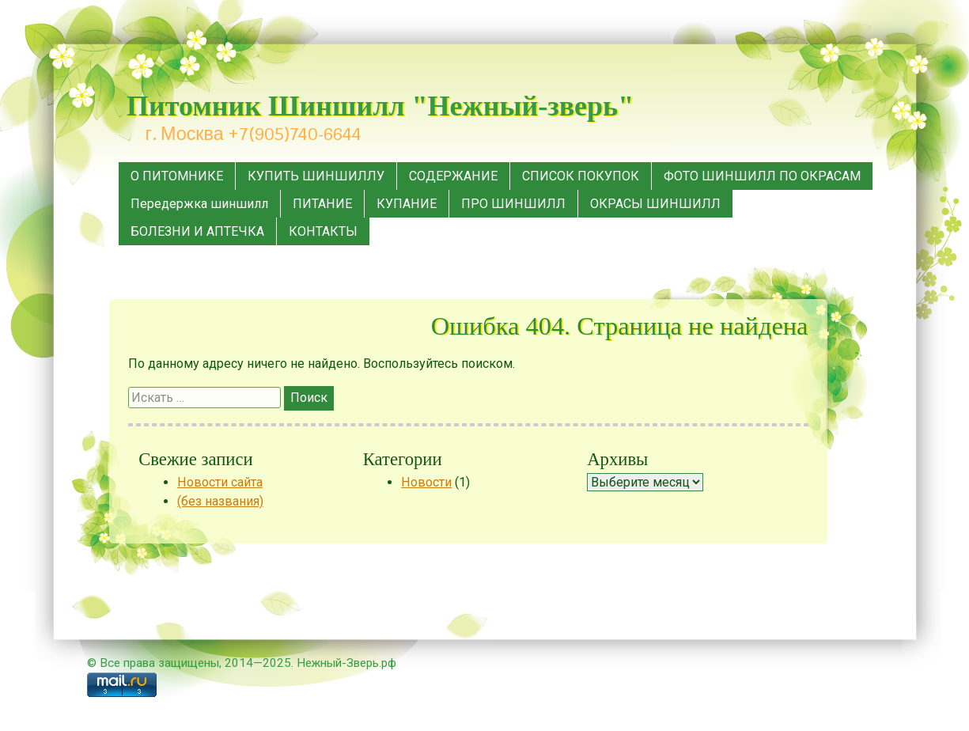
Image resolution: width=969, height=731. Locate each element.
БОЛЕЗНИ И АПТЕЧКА (197, 231)
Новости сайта (220, 482)
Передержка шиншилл (199, 203)
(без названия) (220, 501)
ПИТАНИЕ (322, 203)
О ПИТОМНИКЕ (177, 176)
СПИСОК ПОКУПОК (580, 176)
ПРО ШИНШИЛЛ (513, 203)
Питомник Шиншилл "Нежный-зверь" (380, 106)
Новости (426, 482)
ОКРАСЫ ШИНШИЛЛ (655, 203)
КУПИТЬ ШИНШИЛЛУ (316, 176)
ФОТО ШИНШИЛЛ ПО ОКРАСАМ (762, 176)
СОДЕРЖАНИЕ (453, 176)
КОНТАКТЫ (323, 231)
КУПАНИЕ (407, 203)
